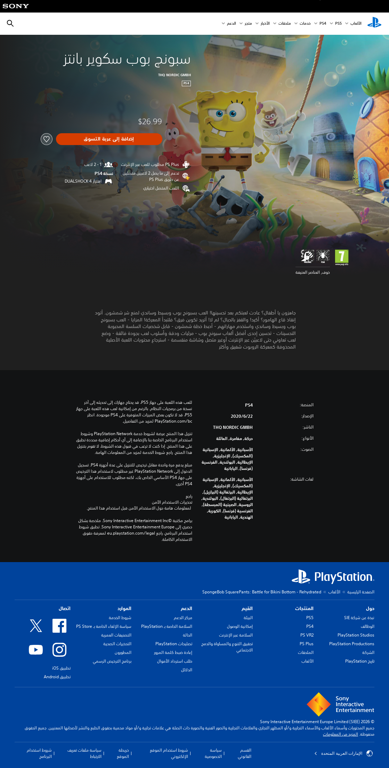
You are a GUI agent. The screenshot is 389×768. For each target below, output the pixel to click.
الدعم (231, 23)
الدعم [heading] (186, 608)
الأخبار (265, 23)
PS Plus (307, 644)
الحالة (187, 635)
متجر (248, 23)
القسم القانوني (244, 753)
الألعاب (356, 23)
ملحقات (284, 23)
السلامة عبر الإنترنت (236, 635)
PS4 (322, 23)
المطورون (123, 652)
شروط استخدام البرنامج (39, 753)
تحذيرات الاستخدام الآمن (172, 502)
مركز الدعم (183, 618)
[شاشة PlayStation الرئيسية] (374, 23)
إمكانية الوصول (240, 626)
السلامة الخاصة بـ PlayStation (166, 626)
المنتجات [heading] (304, 608)
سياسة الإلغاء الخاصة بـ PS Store (103, 626)
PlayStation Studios (356, 635)
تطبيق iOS (61, 668)
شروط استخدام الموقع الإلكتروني (169, 753)
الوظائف (367, 626)
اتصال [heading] (65, 608)
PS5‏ (338, 23)
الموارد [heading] (124, 608)
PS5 (310, 618)
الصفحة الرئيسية (360, 592)
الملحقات (306, 652)
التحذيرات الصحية (117, 644)
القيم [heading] (247, 608)
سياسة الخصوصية (213, 753)
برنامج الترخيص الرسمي (112, 661)
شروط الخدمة (120, 618)
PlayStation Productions (351, 644)
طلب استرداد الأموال (174, 661)
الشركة (368, 652)
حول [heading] (370, 608)
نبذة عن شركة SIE (359, 618)
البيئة (248, 618)
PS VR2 (307, 635)
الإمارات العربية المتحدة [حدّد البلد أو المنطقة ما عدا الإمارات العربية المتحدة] (343, 753)
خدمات (305, 23)
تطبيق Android (57, 677)
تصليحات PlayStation (173, 644)
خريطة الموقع (123, 753)
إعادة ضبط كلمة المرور (173, 652)
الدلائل (186, 670)
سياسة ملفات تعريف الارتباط (84, 753)
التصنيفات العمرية (116, 635)
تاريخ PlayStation (359, 661)
